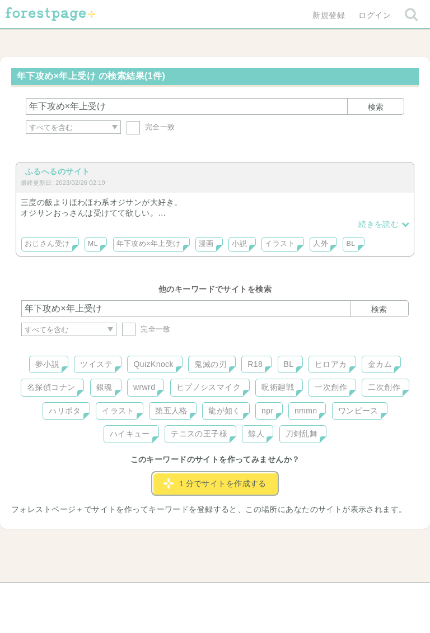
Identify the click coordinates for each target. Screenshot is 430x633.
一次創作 (331, 387)
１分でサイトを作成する (215, 483)
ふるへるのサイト (57, 171)
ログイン (374, 15)
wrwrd (144, 387)
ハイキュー (130, 433)
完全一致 (151, 127)
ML (93, 244)
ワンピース (358, 410)
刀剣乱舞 (302, 433)
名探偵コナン (51, 387)
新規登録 (328, 15)
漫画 (206, 244)
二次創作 (384, 387)
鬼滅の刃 (210, 364)
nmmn (306, 410)
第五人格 (171, 410)
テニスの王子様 (199, 433)
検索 (376, 107)
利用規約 (199, 595)
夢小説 (47, 364)
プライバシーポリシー (336, 595)
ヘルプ (71, 595)
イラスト (280, 244)
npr (267, 410)
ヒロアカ (331, 364)
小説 (239, 244)
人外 (320, 244)
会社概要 (258, 595)
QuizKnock (153, 364)
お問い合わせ (134, 595)
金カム (380, 364)
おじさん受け (47, 244)
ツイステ (96, 364)
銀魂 (104, 387)
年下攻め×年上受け (148, 244)
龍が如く (224, 410)
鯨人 (256, 433)
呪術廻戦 (277, 387)
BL (350, 244)
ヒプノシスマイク (208, 387)
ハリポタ (65, 410)
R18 (255, 364)
